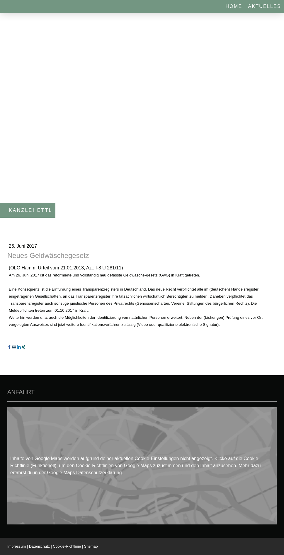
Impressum (16, 546)
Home (233, 6)
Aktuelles (264, 6)
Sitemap (91, 546)
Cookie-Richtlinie (67, 546)
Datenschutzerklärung (99, 472)
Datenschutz (39, 546)
